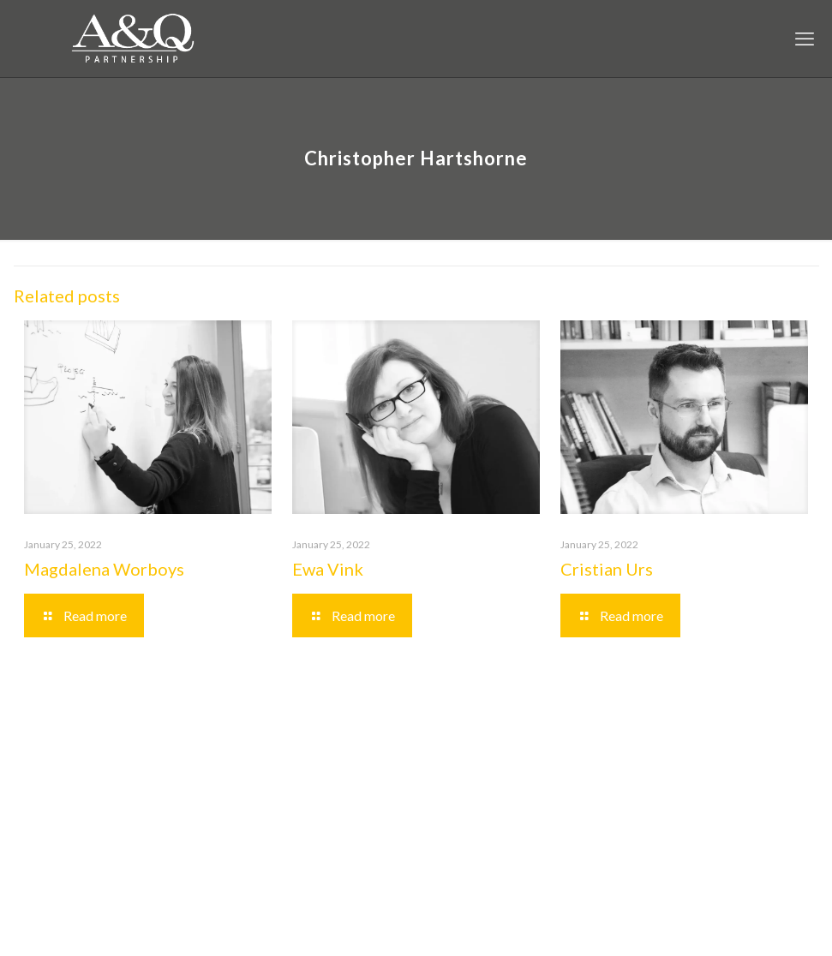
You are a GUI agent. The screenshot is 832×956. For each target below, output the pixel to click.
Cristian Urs (606, 569)
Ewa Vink (327, 569)
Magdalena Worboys (104, 569)
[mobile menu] (804, 38)
